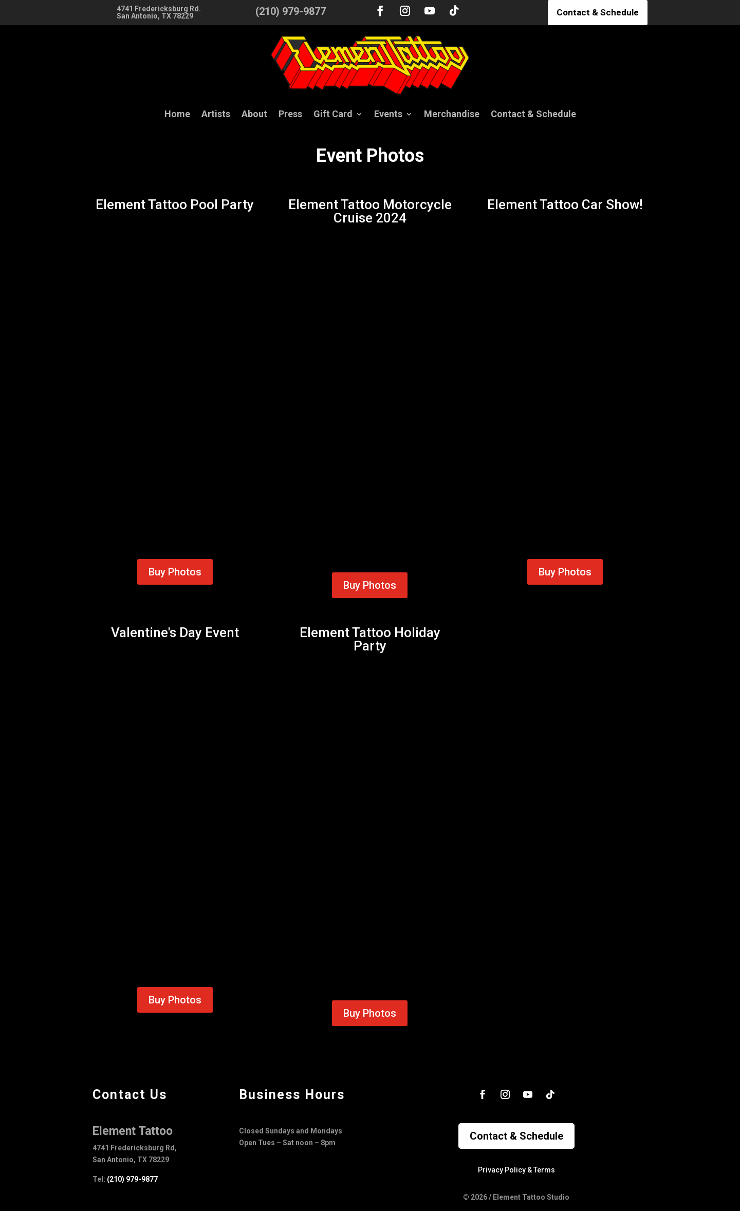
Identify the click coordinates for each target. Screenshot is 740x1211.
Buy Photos (175, 572)
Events (388, 113)
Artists (215, 113)
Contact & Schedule (598, 12)
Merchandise (451, 113)
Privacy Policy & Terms (516, 1170)
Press (290, 113)
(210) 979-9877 (132, 1179)
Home (177, 113)
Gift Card (333, 113)
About (254, 113)
